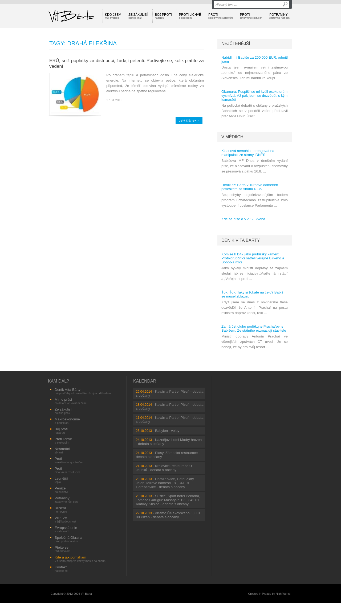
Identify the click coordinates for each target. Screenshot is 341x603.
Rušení (61, 509)
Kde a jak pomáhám (80, 558)
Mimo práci (71, 401)
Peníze (61, 489)
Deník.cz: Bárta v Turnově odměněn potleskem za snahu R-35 (249, 187)
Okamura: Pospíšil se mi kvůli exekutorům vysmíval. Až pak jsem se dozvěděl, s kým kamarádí (254, 96)
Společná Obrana (68, 539)
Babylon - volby (167, 431)
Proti (220, 16)
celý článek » (189, 120)
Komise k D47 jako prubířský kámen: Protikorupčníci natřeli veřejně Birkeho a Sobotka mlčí (252, 258)
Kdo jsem (113, 16)
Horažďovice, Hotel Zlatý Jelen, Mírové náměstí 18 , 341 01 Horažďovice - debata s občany (165, 483)
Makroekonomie (67, 420)
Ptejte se (62, 549)
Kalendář (144, 381)
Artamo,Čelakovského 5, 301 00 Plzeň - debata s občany (168, 515)
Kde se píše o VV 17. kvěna (243, 219)
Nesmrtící (62, 450)
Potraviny (279, 16)
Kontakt (61, 568)
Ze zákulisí (138, 16)
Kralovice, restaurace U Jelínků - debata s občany (164, 468)
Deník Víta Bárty (240, 240)
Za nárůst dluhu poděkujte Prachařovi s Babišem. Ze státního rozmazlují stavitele (253, 328)
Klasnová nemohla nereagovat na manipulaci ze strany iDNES (247, 153)
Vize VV (65, 519)
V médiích (232, 137)
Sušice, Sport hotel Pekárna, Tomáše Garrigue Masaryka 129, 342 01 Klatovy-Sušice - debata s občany (168, 500)
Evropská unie (66, 529)
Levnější (61, 480)
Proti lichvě (190, 16)
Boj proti (163, 16)
